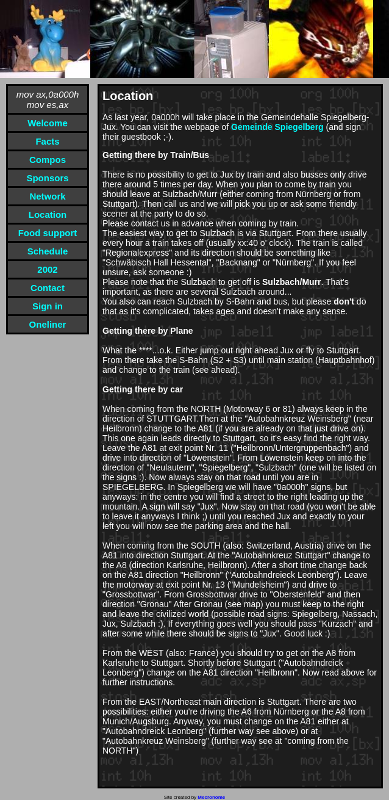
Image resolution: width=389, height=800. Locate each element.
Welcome (47, 123)
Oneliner (47, 324)
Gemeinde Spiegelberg (277, 127)
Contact (47, 288)
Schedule (47, 251)
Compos (47, 159)
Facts (47, 141)
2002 (47, 269)
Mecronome (211, 797)
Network (47, 196)
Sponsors (47, 178)
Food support (47, 233)
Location (48, 214)
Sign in (47, 306)
